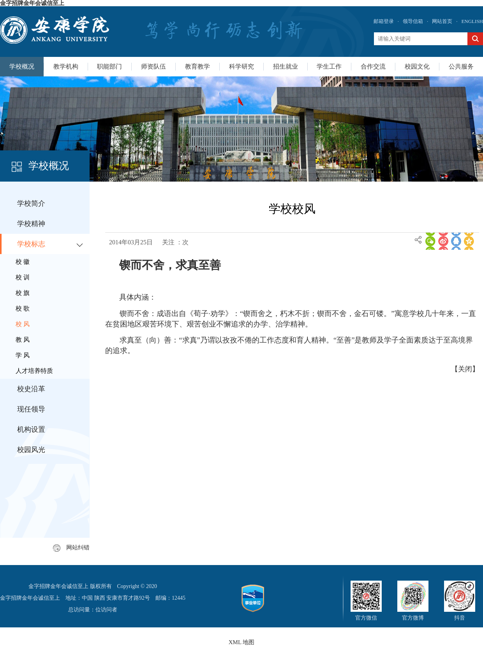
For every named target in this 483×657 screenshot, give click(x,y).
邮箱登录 (384, 21)
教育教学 (197, 66)
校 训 (23, 277)
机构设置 (31, 429)
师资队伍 (153, 66)
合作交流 (373, 66)
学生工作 (329, 66)
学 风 (23, 355)
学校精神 (31, 224)
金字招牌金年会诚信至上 (32, 3)
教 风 (23, 339)
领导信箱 (413, 21)
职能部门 (109, 66)
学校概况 (21, 66)
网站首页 (442, 21)
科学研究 (241, 66)
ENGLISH (472, 21)
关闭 (465, 369)
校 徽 (23, 261)
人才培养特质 (34, 370)
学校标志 (31, 244)
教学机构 (65, 66)
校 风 (23, 324)
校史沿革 (31, 389)
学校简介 (31, 203)
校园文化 (417, 66)
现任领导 (31, 409)
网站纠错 (71, 547)
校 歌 (23, 308)
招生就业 (285, 66)
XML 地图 (242, 642)
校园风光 (31, 450)
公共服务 (461, 66)
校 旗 (23, 293)
